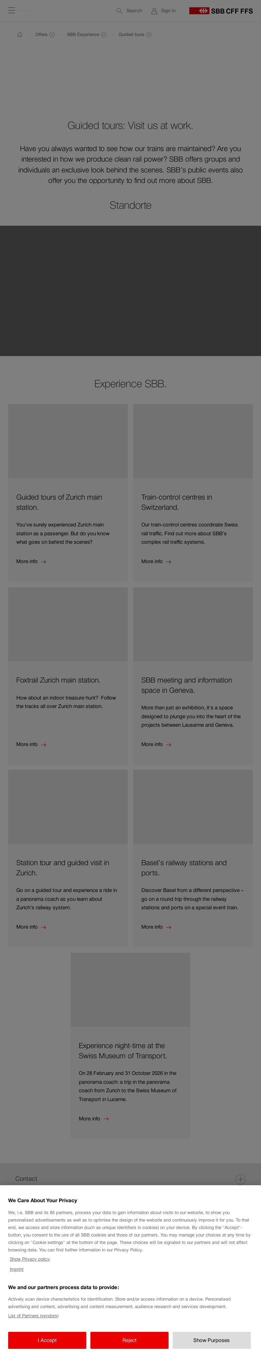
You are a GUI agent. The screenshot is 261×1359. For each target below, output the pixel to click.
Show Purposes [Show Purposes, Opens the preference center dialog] (211, 1344)
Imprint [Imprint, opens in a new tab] (16, 1273)
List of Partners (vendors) (33, 1319)
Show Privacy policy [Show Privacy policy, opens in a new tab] (30, 1263)
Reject (129, 1344)
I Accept (47, 1344)
